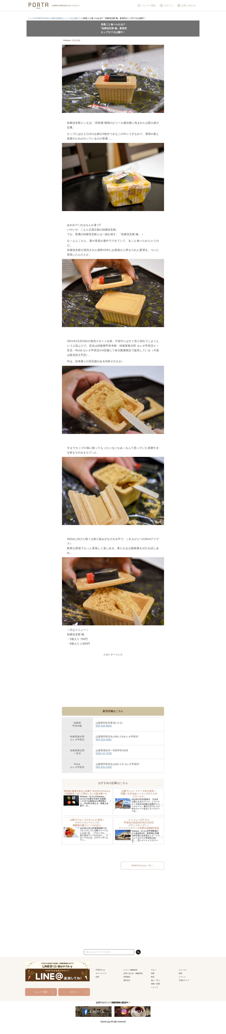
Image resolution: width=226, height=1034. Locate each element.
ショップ (154, 987)
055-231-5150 (104, 767)
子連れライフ (184, 980)
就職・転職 (155, 984)
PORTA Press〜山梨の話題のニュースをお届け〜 (58, 18)
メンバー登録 (146, 5)
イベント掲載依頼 (130, 970)
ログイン (166, 5)
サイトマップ (101, 973)
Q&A (97, 977)
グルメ (153, 970)
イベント (182, 977)
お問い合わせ (186, 5)
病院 (180, 973)
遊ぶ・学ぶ (155, 980)
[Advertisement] (113, 677)
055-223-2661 (104, 739)
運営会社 (126, 980)
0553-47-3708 (104, 753)
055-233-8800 (104, 726)
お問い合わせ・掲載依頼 (132, 973)
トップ (31, 18)
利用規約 (126, 977)
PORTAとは (100, 970)
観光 (153, 977)
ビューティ (183, 970)
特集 (153, 973)
